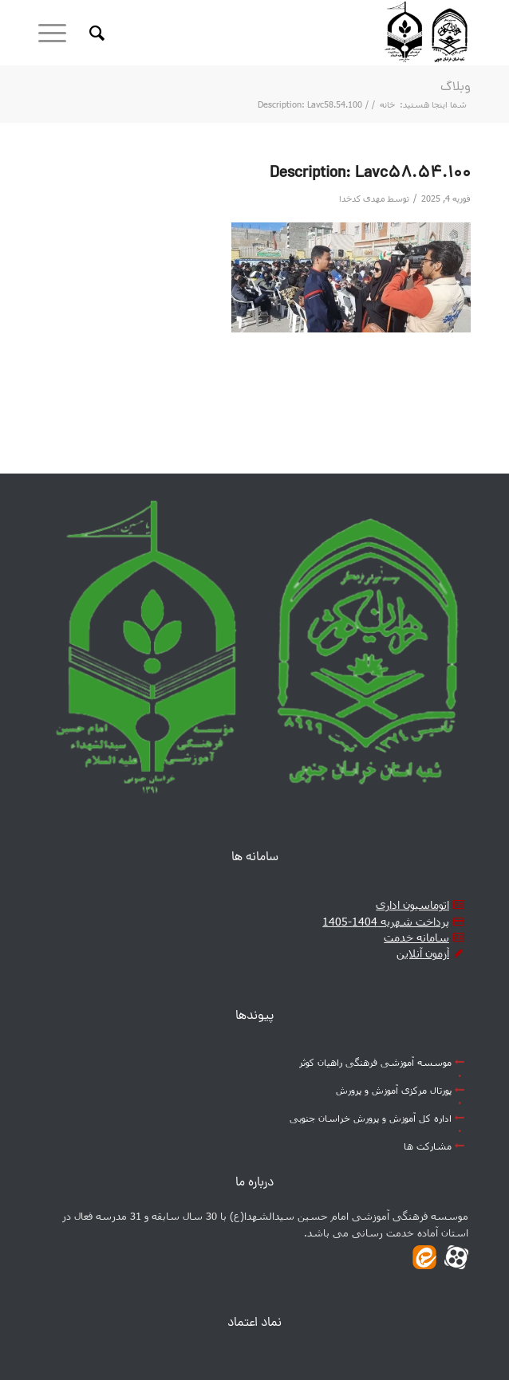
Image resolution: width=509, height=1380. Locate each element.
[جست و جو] (94, 33)
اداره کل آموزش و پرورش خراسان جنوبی (371, 1117)
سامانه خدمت (416, 937)
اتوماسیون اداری (412, 904)
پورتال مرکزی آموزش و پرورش (394, 1089)
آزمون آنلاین (423, 953)
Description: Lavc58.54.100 (370, 174)
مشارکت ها (428, 1145)
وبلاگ (455, 87)
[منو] (57, 33)
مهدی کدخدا (362, 198)
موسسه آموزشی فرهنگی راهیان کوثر (375, 1061)
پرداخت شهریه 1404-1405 (385, 921)
